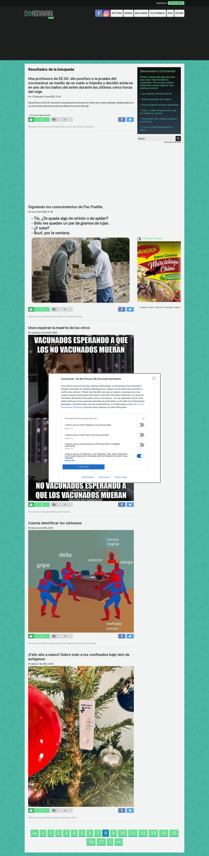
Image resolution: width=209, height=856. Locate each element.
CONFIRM (83, 467)
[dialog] (104, 428)
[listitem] (104, 418)
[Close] (154, 379)
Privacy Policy (121, 477)
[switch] (140, 425)
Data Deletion (88, 477)
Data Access (104, 477)
